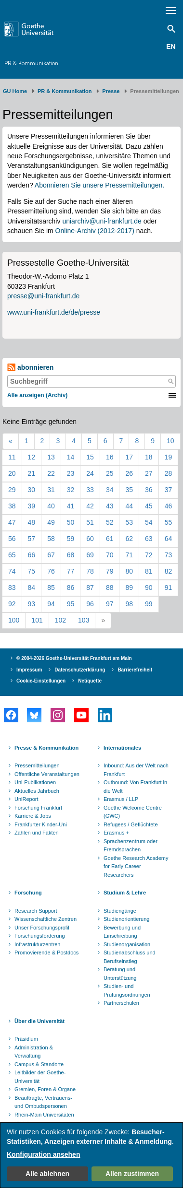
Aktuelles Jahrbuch (36, 791)
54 (149, 522)
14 (71, 457)
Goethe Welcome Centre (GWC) (133, 812)
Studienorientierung (126, 919)
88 (110, 587)
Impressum (29, 669)
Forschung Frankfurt (38, 808)
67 (51, 555)
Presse (110, 91)
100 (13, 620)
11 (12, 457)
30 (32, 490)
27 (149, 473)
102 (60, 620)
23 (71, 473)
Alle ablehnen (47, 1173)
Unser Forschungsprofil (41, 927)
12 (32, 457)
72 (149, 555)
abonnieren (30, 368)
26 (129, 473)
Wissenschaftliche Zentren (45, 919)
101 (36, 620)
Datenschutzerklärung (79, 669)
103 (83, 620)
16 (110, 457)
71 (129, 555)
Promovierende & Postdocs (46, 952)
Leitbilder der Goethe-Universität (39, 1077)
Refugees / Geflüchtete (131, 824)
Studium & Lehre (125, 892)
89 (129, 587)
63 (149, 538)
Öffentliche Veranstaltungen (46, 774)
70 (110, 555)
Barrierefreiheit (135, 669)
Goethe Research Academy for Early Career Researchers (136, 866)
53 (129, 522)
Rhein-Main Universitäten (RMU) (44, 1119)
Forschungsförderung (39, 936)
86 (71, 587)
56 (12, 538)
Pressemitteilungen (37, 765)
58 (51, 538)
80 (129, 571)
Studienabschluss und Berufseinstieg (130, 957)
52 (110, 522)
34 (110, 490)
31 (51, 490)
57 (32, 538)
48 (32, 522)
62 (129, 538)
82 (168, 571)
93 (32, 604)
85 (51, 587)
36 (149, 490)
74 (12, 571)
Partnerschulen (121, 1003)
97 (110, 604)
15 (90, 457)
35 (129, 490)
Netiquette (90, 680)
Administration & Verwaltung (33, 1052)
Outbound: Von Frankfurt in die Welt (135, 786)
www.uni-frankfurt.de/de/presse (53, 312)
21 (32, 473)
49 (51, 522)
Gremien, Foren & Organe (45, 1089)
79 (110, 571)
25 (110, 473)
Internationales (122, 748)
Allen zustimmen (132, 1173)
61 (110, 538)
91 (168, 587)
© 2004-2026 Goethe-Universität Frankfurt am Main (74, 658)
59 (71, 538)
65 (12, 555)
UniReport (26, 799)
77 (71, 571)
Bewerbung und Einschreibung (122, 932)
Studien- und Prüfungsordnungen (127, 990)
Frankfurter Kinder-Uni (40, 824)
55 (168, 522)
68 (71, 555)
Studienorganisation (127, 944)
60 (90, 538)
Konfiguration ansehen (43, 1154)
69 (90, 555)
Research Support (35, 911)
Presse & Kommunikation (46, 748)
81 (149, 571)
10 (170, 441)
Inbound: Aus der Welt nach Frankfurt (136, 770)
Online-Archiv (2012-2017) (94, 231)
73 (168, 555)
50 (71, 522)
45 (149, 506)
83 (12, 587)
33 (90, 490)
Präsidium (26, 1039)
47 (12, 522)
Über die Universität (39, 1021)
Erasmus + (116, 832)
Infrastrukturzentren (37, 944)
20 (12, 473)
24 (90, 473)
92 (12, 604)
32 (71, 490)
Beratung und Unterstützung (120, 973)
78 (90, 571)
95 (71, 604)
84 (32, 587)
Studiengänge (120, 911)
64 (168, 538)
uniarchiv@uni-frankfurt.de (101, 221)
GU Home (15, 91)
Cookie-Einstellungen (40, 680)
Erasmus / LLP (121, 799)
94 (51, 604)
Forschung (28, 892)
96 (90, 604)
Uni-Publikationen (35, 782)
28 (168, 473)
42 (90, 506)
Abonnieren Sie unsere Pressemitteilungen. (99, 185)
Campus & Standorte (39, 1064)
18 (149, 457)
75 (32, 571)
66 (32, 555)
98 (129, 604)
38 (12, 506)
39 (32, 506)
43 (110, 506)
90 (149, 587)
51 (90, 522)
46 (168, 506)
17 (129, 457)
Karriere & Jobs (32, 816)
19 (168, 457)
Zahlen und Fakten (36, 832)
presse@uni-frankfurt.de (43, 296)
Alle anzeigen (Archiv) (37, 395)
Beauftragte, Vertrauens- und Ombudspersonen (43, 1102)
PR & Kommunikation (31, 63)
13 (51, 457)
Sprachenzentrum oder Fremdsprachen (130, 845)
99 (149, 604)
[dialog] (91, 1155)
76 (51, 571)
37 (168, 490)
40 (51, 506)
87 (90, 587)
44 (129, 506)
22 (51, 473)
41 (71, 506)
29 (12, 490)
